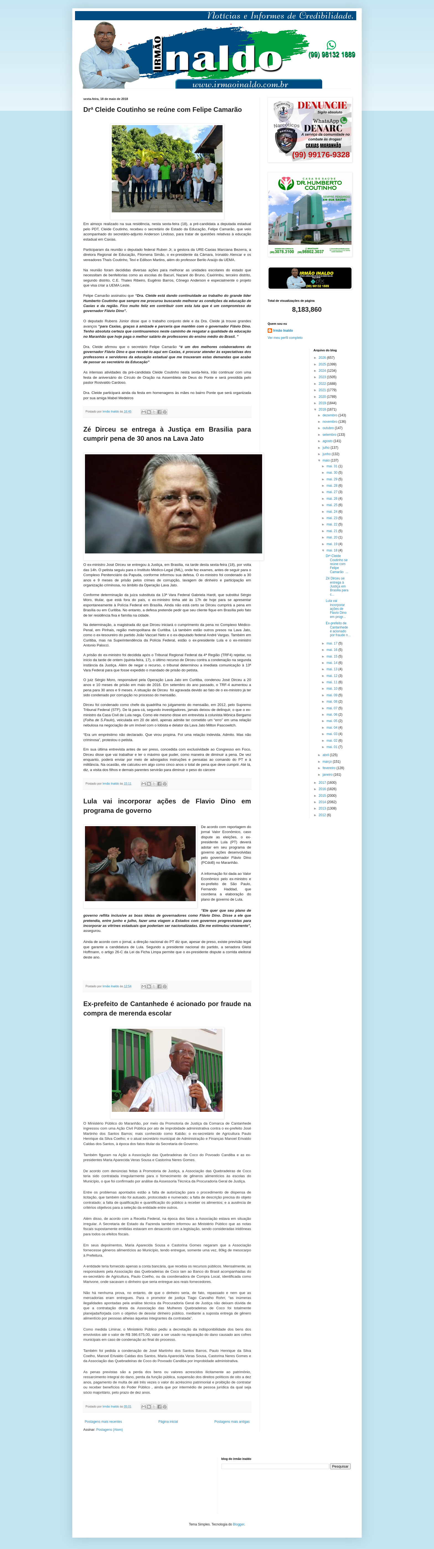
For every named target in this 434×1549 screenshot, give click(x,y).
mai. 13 (333, 669)
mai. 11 (333, 682)
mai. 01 (333, 747)
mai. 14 (333, 663)
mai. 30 (333, 473)
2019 (323, 403)
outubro (328, 428)
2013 (323, 808)
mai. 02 (333, 741)
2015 (323, 796)
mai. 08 (333, 701)
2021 (323, 390)
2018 (323, 409)
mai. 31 (333, 466)
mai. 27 (333, 492)
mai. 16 (333, 650)
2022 (323, 384)
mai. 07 (333, 708)
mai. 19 (333, 544)
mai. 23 (333, 518)
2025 (323, 364)
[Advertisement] (111, 1484)
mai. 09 (333, 695)
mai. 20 (333, 537)
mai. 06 (333, 714)
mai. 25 (333, 505)
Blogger (238, 1524)
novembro (330, 422)
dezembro (330, 415)
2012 (323, 815)
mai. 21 (333, 531)
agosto (327, 441)
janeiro (327, 775)
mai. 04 (333, 728)
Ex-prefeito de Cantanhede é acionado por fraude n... (338, 629)
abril (326, 755)
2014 (323, 802)
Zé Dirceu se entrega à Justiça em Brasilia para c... (337, 586)
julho (326, 448)
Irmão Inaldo (283, 331)
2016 (323, 789)
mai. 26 (333, 499)
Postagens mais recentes (103, 1422)
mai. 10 (333, 688)
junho (327, 454)
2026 (323, 358)
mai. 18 (333, 550)
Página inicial (168, 1422)
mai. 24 (333, 512)
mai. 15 (333, 656)
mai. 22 (333, 524)
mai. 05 (333, 721)
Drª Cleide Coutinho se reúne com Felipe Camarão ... (337, 564)
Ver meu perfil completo (285, 338)
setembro (329, 435)
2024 (323, 371)
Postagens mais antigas (232, 1422)
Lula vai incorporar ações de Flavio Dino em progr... (336, 609)
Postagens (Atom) (109, 1430)
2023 (323, 377)
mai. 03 (333, 734)
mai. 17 (333, 643)
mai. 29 (333, 479)
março (327, 762)
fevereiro (329, 768)
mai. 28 (333, 486)
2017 (323, 783)
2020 (323, 397)
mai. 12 (333, 676)
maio (326, 460)
